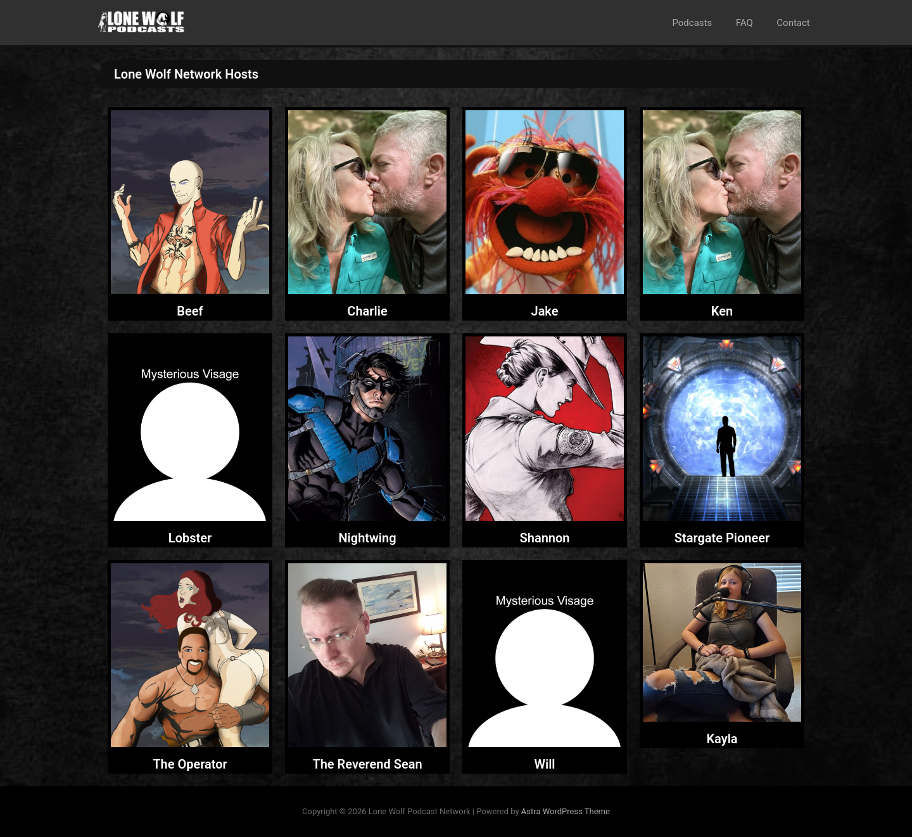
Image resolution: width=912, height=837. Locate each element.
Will (544, 764)
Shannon (545, 538)
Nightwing (367, 538)
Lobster (190, 538)
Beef (190, 311)
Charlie (367, 311)
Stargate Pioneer (722, 538)
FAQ (751, 23)
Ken (722, 311)
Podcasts (704, 23)
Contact (795, 23)
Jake (544, 311)
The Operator (190, 764)
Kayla (721, 738)
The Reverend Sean (367, 764)
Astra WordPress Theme (565, 811)
